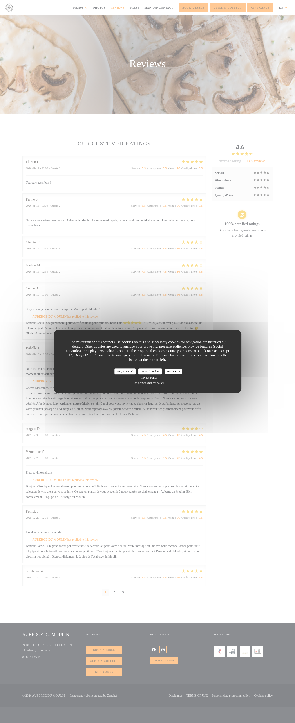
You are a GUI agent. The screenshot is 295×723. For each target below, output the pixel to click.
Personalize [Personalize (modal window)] (173, 371)
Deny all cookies (150, 371)
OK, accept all (125, 371)
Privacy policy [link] (149, 377)
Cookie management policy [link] (148, 382)
